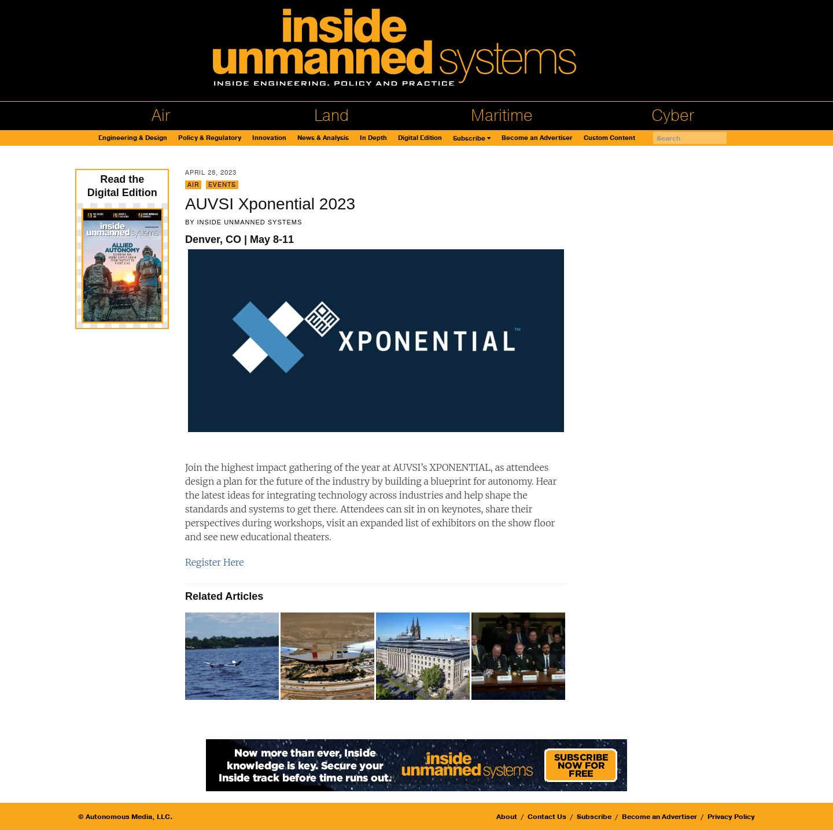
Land (331, 116)
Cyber (672, 116)
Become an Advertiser (537, 138)
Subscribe (469, 138)
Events (222, 184)
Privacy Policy (731, 816)
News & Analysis (323, 138)
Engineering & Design (132, 138)
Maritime (502, 116)
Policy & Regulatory (209, 138)
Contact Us (547, 816)
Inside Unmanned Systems (249, 222)
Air (161, 116)
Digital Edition (420, 138)
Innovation (269, 138)
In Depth (373, 138)
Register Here (214, 562)
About (506, 816)
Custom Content (609, 138)
